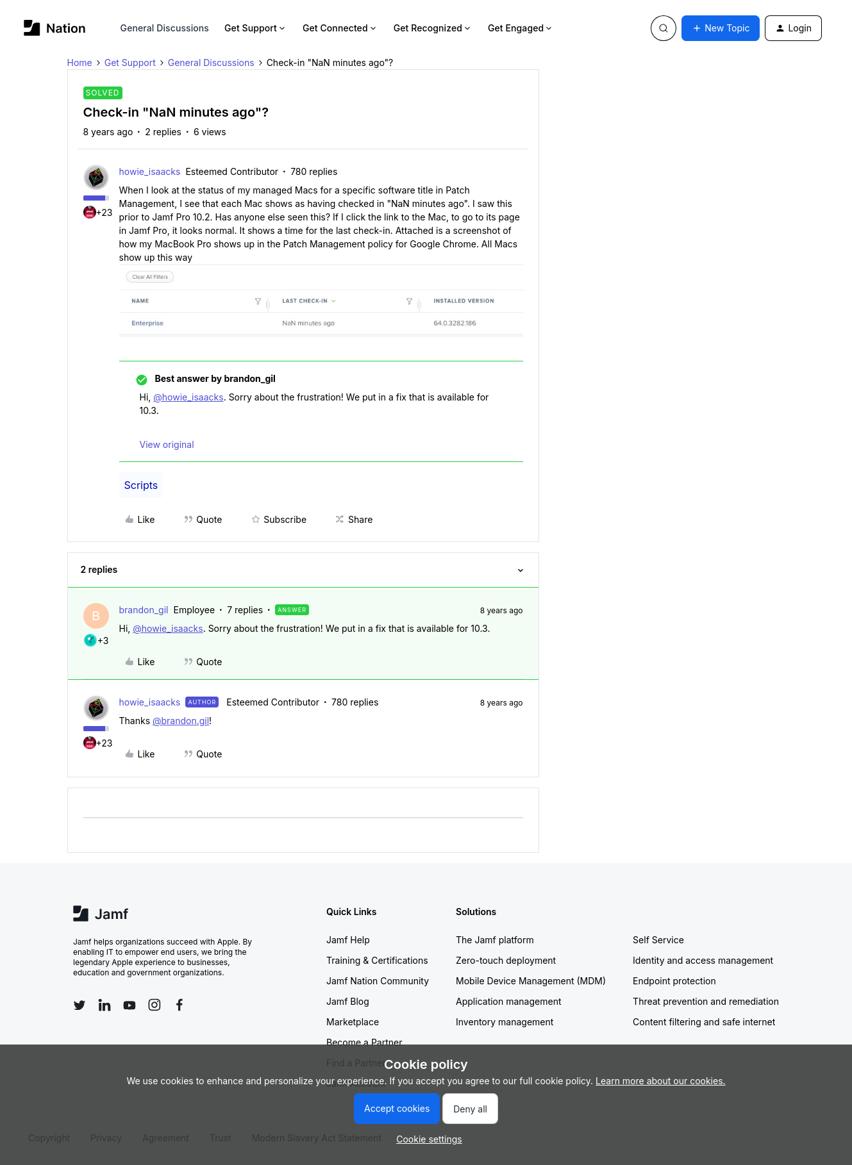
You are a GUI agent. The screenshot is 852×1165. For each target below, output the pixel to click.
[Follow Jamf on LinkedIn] (104, 1004)
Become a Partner (364, 1042)
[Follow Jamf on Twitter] (79, 1005)
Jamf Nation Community (377, 980)
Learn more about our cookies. (661, 1080)
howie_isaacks (150, 171)
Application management (508, 1001)
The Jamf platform (495, 939)
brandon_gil (144, 609)
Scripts (141, 485)
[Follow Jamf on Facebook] (179, 1004)
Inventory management (504, 1021)
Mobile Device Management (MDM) (531, 980)
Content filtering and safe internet (704, 1021)
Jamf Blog (347, 1001)
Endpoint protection (674, 980)
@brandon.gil (181, 720)
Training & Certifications (377, 960)
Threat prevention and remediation (706, 1001)
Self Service (658, 939)
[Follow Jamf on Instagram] (154, 1004)
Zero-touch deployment (506, 960)
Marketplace (352, 1021)
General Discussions (165, 27)
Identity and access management (703, 960)
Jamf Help (348, 939)
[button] (720, 28)
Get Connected (340, 27)
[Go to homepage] (55, 28)
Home (79, 62)
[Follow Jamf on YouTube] (129, 1004)
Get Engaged (521, 27)
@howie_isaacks (188, 397)
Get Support (255, 27)
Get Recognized (433, 27)
